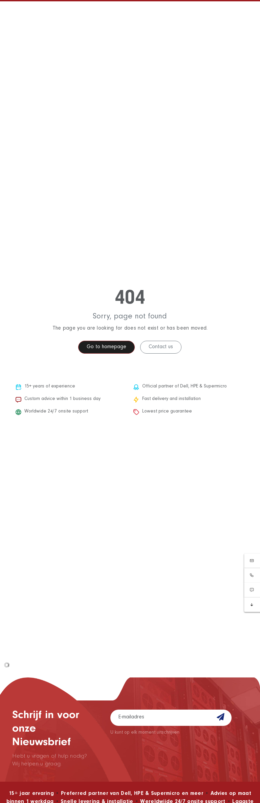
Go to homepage (106, 347)
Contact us (161, 347)
